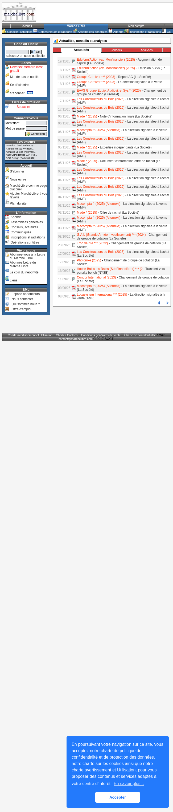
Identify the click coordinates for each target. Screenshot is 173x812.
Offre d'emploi (21, 309)
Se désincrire (19, 85)
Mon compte (136, 26)
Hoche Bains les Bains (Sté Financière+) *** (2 (110, 269)
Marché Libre (76, 26)
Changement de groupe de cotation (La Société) (122, 236)
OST (167, 31)
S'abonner (22, 93)
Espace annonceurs (25, 294)
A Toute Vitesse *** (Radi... (25, 149)
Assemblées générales (90, 31)
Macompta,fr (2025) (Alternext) (98, 130)
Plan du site (18, 203)
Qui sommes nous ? (25, 304)
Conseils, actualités (17, 31)
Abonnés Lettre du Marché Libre (23, 264)
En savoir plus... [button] (129, 783)
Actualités (81, 50)
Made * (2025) (87, 116)
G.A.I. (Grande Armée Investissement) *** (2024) (111, 235)
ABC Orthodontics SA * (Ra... (25, 155)
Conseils (116, 50)
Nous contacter (22, 299)
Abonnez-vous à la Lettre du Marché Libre (27, 256)
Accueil (27, 26)
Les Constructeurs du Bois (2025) (101, 99)
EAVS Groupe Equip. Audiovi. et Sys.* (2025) (109, 90)
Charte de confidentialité (140, 335)
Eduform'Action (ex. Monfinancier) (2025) (106, 59)
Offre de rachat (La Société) (119, 212)
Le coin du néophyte (24, 272)
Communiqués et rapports (52, 31)
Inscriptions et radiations (142, 31)
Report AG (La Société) (134, 77)
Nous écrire (18, 179)
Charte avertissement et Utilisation (30, 335)
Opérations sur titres (24, 242)
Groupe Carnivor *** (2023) (96, 77)
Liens (14, 280)
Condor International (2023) (96, 277)
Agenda (115, 31)
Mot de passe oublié (24, 77)
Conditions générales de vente (101, 335)
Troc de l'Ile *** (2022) (92, 243)
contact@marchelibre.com (76, 338)
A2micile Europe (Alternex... (25, 152)
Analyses (147, 50)
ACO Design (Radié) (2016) (25, 158)
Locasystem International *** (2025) (102, 294)
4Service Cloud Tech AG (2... (25, 145)
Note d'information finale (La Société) (126, 116)
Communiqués (20, 232)
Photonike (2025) (89, 260)
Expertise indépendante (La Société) (125, 147)
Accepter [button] (117, 797)
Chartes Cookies (66, 335)
